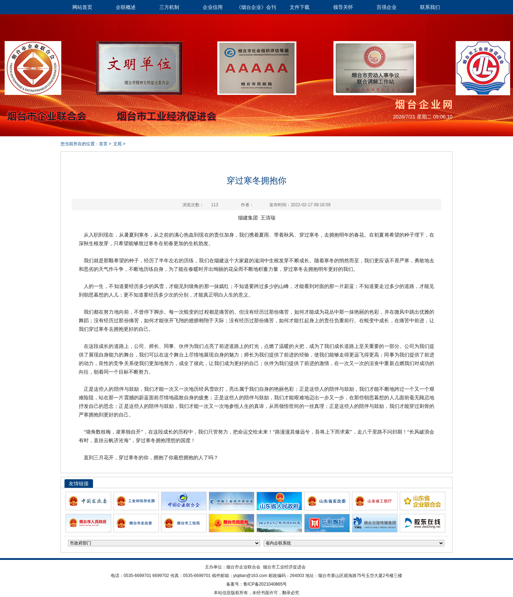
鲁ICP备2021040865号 (265, 584)
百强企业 (387, 7)
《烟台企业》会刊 (256, 7)
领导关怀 (343, 7)
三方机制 (169, 7)
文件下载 (300, 7)
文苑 (117, 143)
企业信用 (213, 7)
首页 (103, 143)
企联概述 (126, 7)
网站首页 (82, 7)
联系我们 (430, 7)
